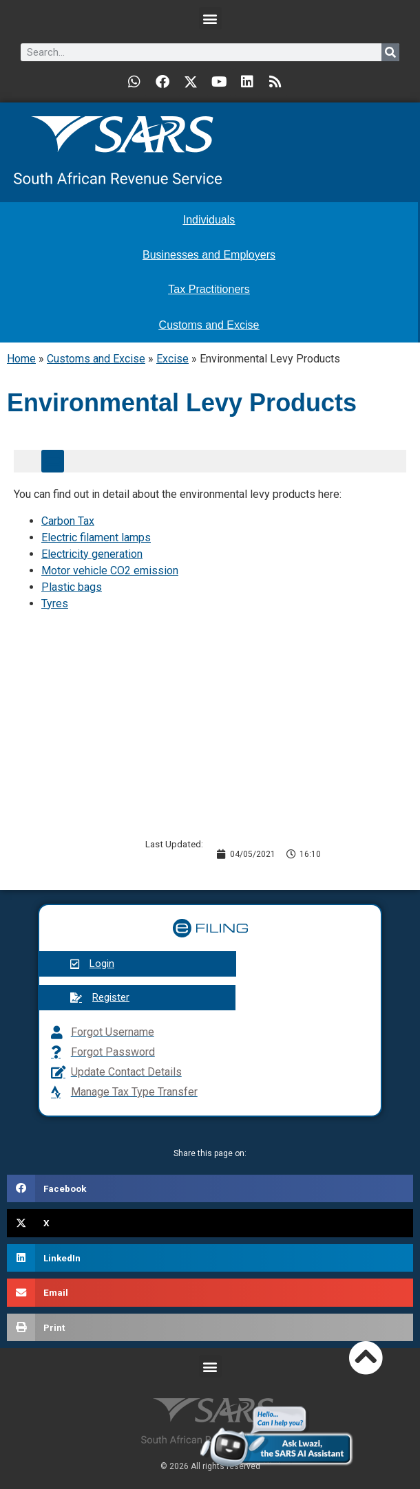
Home (21, 358)
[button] (210, 18)
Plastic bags (71, 587)
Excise (172, 358)
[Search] (390, 52)
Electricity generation (92, 554)
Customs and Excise (96, 358)
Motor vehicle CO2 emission (109, 570)
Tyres (54, 603)
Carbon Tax (67, 521)
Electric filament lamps (96, 537)
